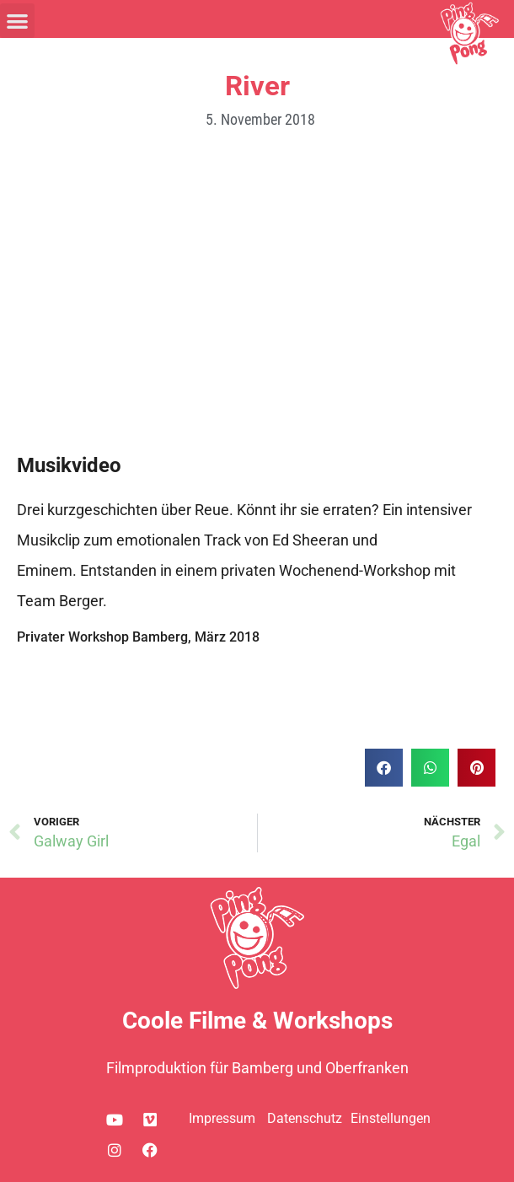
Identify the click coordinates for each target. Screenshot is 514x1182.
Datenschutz (304, 1118)
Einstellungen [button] (391, 1118)
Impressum (222, 1118)
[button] (17, 20)
